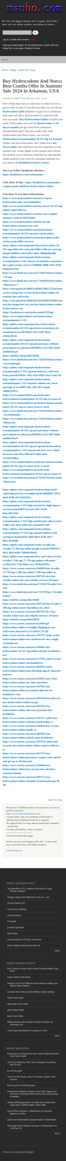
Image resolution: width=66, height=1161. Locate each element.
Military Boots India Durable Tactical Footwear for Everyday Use (30, 1023)
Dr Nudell (11, 921)
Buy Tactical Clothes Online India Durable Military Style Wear (33, 969)
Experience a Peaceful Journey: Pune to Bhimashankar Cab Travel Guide (33, 1054)
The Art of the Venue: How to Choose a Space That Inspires (31, 1078)
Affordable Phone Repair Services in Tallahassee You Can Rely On (32, 1127)
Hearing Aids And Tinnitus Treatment (24, 939)
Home (5, 70)
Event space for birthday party (21, 1085)
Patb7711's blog (27, 70)
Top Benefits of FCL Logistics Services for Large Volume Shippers (29, 889)
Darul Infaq (12, 933)
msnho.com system (24, 1152)
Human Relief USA (16, 903)
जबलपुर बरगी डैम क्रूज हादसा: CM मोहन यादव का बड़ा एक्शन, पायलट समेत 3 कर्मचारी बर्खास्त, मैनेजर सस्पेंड (31, 1103)
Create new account (19, 39)
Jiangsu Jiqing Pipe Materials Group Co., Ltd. (28, 897)
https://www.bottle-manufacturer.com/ (23, 814)
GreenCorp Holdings (16, 909)
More (57, 951)
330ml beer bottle (15, 998)
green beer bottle (15, 1016)
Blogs (13, 70)
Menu (5, 59)
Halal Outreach (14, 915)
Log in (5, 39)
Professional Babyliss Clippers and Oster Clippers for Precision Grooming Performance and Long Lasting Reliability (32, 1094)
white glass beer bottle (17, 1004)
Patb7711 (18, 98)
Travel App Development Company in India (27, 1030)
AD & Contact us (14, 850)
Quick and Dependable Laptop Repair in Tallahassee (31, 1119)
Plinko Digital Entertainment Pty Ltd (23, 945)
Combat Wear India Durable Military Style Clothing (30, 992)
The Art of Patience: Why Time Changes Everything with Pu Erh (31, 1063)
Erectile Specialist (15, 927)
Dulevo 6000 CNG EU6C (19, 977)
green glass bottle (15, 1010)
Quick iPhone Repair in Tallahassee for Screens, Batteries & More (29, 1112)
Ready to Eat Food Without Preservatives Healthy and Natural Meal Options (32, 984)
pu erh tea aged (14, 1071)
